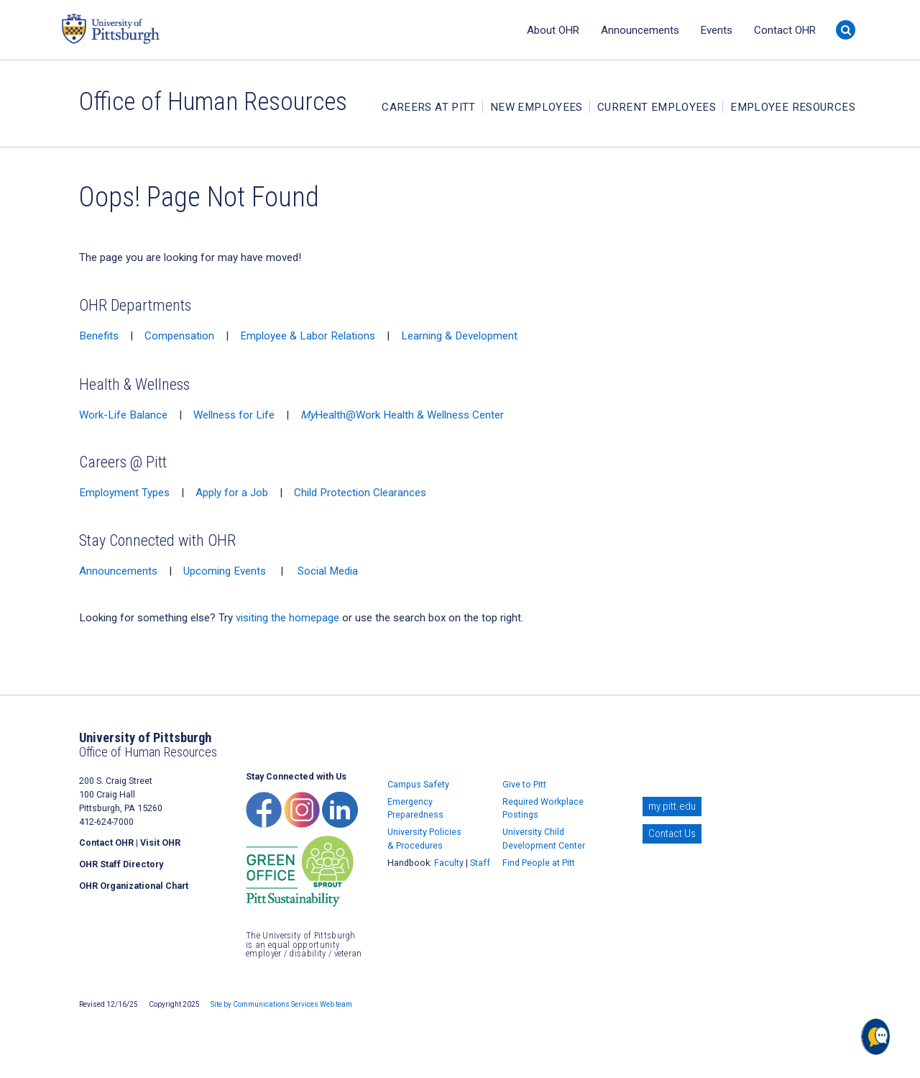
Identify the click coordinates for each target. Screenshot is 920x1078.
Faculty (449, 862)
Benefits (99, 335)
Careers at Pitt (429, 107)
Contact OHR (785, 30)
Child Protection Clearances (360, 492)
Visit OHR (160, 842)
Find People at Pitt (538, 862)
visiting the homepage (287, 617)
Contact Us (672, 833)
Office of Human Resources (213, 102)
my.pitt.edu (672, 806)
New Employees (536, 107)
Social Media (328, 571)
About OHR (553, 30)
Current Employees (656, 107)
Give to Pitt (524, 784)
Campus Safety (418, 784)
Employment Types (124, 492)
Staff (480, 862)
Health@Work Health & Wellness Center (402, 414)
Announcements (640, 30)
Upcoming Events (224, 571)
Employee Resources (792, 107)
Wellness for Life (234, 414)
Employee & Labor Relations (307, 335)
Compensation (179, 335)
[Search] (845, 30)
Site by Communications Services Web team (281, 1004)
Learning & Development (459, 335)
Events (716, 30)
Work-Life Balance (123, 414)
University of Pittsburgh (165, 29)
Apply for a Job (232, 492)
